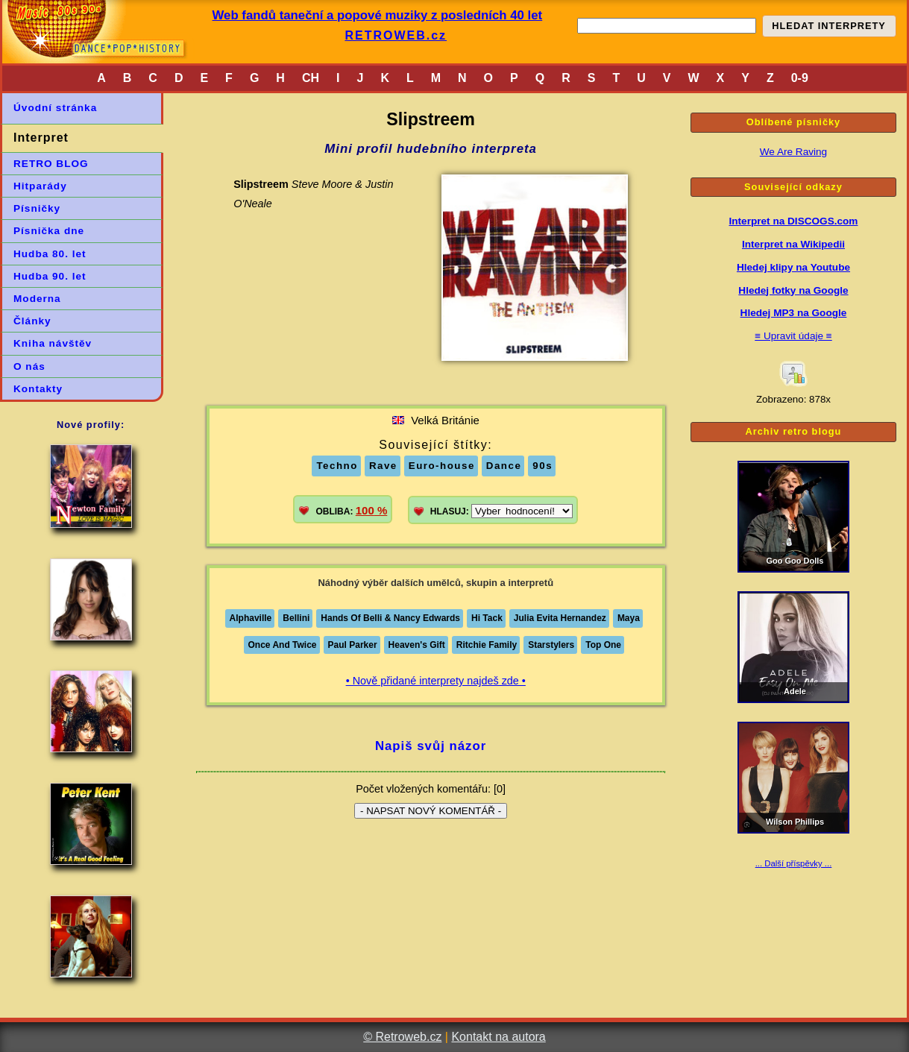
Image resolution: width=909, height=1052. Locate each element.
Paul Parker (352, 645)
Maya (628, 618)
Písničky (36, 208)
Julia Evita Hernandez (560, 618)
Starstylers (551, 645)
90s (542, 465)
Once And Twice (282, 645)
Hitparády (40, 186)
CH (310, 78)
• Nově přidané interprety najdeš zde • (436, 681)
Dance (504, 465)
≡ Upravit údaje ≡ (793, 335)
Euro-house (442, 465)
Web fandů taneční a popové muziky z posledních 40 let (378, 15)
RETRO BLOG (51, 163)
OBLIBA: (351, 510)
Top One (603, 645)
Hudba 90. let (50, 276)
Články (32, 321)
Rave (383, 465)
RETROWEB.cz (396, 35)
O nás (29, 366)
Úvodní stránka (55, 107)
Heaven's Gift (417, 645)
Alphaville (251, 618)
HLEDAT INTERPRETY (829, 25)
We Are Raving (793, 151)
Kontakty (38, 388)
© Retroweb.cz (402, 1036)
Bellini (296, 618)
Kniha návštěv (52, 343)
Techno (336, 465)
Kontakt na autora (498, 1036)
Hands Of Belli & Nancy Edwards (390, 618)
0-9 (799, 78)
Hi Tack (487, 618)
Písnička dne (48, 230)
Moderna (37, 298)
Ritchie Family (486, 645)
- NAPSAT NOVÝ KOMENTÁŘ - (430, 810)
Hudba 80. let (50, 253)
